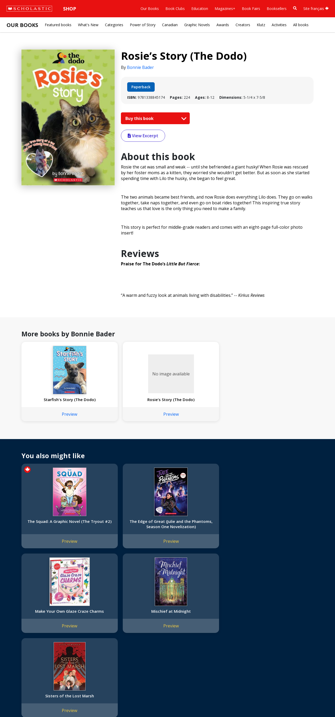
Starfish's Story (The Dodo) (48, 402)
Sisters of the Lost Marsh (285, 529)
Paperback (140, 86)
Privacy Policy (38, 701)
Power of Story (142, 24)
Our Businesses (22, 618)
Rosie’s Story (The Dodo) (108, 402)
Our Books (150, 8)
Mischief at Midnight (226, 526)
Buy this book (154, 118)
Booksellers (277, 8)
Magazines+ (225, 8)
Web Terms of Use (70, 701)
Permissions (82, 612)
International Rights (88, 606)
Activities (279, 24)
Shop (69, 9)
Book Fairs (251, 8)
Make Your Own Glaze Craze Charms (167, 529)
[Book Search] (295, 8)
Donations (18, 637)
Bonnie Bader (140, 67)
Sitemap (16, 701)
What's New (88, 24)
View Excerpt (143, 136)
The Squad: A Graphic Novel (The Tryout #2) (48, 529)
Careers (16, 656)
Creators (243, 24)
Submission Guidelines (28, 662)
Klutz (261, 24)
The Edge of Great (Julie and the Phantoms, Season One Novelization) (107, 532)
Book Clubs (175, 8)
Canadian (170, 24)
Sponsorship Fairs (24, 643)
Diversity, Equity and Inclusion (34, 624)
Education (199, 8)
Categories (114, 24)
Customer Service (178, 614)
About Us (17, 606)
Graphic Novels (197, 24)
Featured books (58, 24)
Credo (14, 612)
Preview (48, 419)
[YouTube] (185, 607)
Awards (222, 24)
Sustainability (20, 650)
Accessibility (19, 631)
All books (301, 24)
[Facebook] (175, 607)
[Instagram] (165, 607)
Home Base (134, 606)
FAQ (76, 618)
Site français (316, 8)
